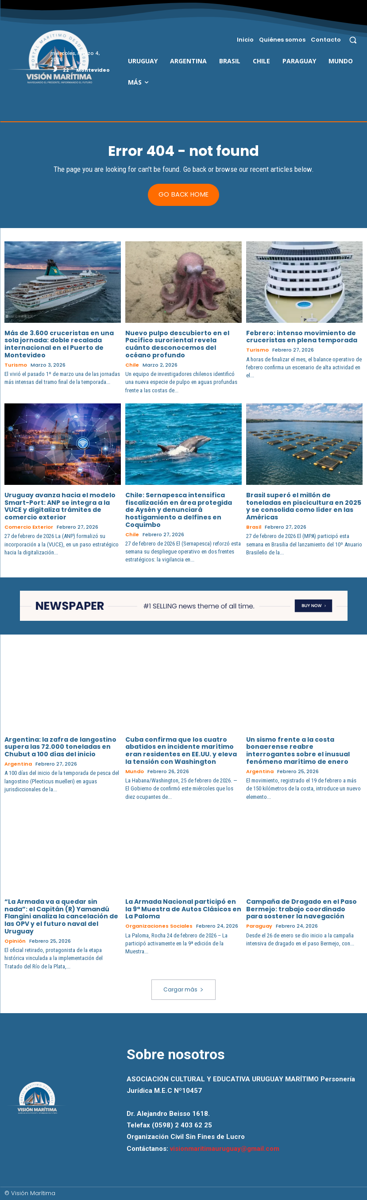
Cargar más (183, 989)
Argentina (18, 764)
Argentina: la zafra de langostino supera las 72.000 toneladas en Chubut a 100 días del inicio (60, 747)
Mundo (134, 771)
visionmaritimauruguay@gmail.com (224, 1148)
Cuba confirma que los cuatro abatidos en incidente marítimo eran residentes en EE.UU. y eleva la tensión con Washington (181, 750)
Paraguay (259, 926)
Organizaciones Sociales (158, 926)
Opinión (15, 941)
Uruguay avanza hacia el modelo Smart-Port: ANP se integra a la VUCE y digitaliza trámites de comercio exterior (60, 505)
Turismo (15, 365)
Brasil (253, 527)
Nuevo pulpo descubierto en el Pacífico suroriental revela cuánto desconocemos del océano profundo (177, 343)
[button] (353, 39)
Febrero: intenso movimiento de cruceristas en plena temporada (301, 336)
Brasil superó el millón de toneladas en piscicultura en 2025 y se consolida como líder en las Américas (303, 505)
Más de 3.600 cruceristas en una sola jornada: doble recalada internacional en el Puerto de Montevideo (59, 343)
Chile (132, 365)
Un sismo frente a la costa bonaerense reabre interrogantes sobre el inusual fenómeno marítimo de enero (298, 750)
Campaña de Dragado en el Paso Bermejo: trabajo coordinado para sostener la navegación (301, 909)
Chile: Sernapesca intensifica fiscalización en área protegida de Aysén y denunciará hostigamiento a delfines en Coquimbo (178, 509)
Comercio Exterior (28, 527)
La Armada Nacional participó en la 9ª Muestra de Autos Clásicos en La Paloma (183, 909)
